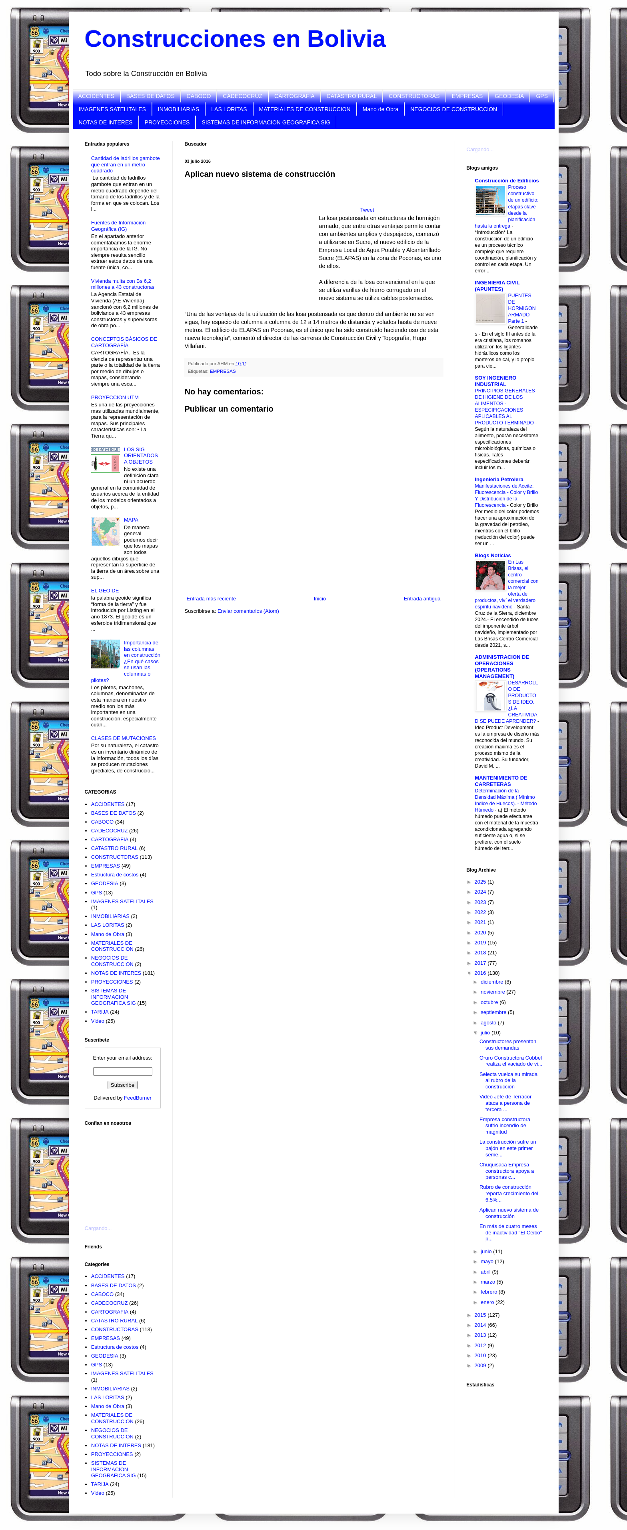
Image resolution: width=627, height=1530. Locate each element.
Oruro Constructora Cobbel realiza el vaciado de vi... (510, 1061)
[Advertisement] (125, 1171)
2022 (481, 912)
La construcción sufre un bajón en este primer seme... (507, 1148)
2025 (481, 882)
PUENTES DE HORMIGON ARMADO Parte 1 (522, 308)
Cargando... (98, 1228)
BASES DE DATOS (150, 96)
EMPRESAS (467, 96)
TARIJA (100, 1012)
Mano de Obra (381, 109)
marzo (489, 1282)
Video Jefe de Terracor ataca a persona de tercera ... (505, 1103)
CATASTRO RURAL (352, 96)
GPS (542, 96)
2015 (481, 1315)
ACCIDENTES (96, 96)
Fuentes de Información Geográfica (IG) (118, 226)
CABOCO (199, 96)
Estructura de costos (115, 875)
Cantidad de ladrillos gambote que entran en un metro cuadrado (125, 164)
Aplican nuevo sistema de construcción (509, 1213)
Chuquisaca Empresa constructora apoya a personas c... (506, 1171)
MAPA (131, 520)
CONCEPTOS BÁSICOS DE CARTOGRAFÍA (124, 342)
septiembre (494, 1012)
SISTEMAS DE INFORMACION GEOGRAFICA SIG (266, 122)
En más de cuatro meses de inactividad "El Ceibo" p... (510, 1232)
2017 (481, 963)
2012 (481, 1345)
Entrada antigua (422, 599)
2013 (481, 1335)
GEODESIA (509, 96)
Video (97, 1021)
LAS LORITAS (229, 109)
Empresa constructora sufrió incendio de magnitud (504, 1125)
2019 (481, 943)
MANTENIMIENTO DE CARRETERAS (501, 781)
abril (486, 1272)
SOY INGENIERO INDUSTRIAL (496, 381)
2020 (481, 933)
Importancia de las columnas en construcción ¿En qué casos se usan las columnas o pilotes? (125, 661)
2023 (481, 902)
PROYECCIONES (167, 122)
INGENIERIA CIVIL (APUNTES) (497, 286)
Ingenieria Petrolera (499, 479)
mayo (488, 1261)
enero (488, 1302)
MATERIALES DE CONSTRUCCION (305, 109)
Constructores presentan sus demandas (507, 1044)
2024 (481, 892)
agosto (489, 1023)
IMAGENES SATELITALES (112, 109)
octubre (490, 1002)
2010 (481, 1355)
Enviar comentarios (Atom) (248, 611)
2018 (481, 953)
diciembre (493, 982)
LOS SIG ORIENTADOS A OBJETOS (141, 455)
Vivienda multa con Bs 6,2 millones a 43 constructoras (122, 284)
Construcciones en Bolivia (235, 38)
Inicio (320, 599)
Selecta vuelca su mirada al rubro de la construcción (508, 1080)
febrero (490, 1292)
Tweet (367, 210)
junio (487, 1251)
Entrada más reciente (211, 599)
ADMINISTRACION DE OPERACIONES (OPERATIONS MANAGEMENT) (502, 666)
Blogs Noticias (493, 555)
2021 (481, 922)
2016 (481, 973)
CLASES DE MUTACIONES (123, 738)
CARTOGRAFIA (294, 96)
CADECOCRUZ (242, 96)
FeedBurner (138, 1098)
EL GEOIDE (105, 591)
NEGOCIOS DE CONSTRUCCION (453, 109)
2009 (481, 1365)
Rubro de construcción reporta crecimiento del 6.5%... (508, 1193)
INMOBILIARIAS (178, 109)
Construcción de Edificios (507, 181)
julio (486, 1033)
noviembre (493, 992)
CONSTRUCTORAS (414, 96)
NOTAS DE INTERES (106, 122)
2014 (481, 1325)
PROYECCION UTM (115, 397)
